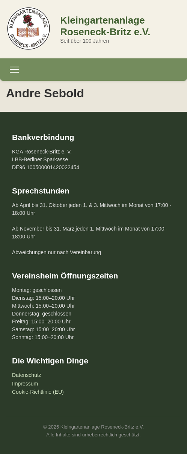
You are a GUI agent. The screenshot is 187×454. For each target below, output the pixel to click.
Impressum (25, 384)
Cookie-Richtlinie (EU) (38, 392)
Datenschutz (26, 375)
